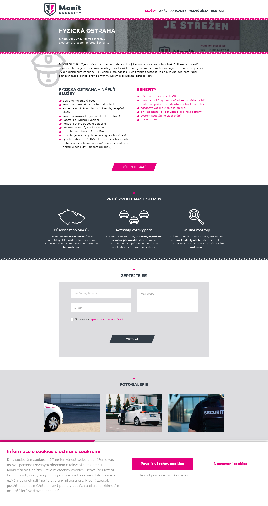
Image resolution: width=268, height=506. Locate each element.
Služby (150, 11)
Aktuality (178, 11)
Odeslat (132, 339)
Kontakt (218, 11)
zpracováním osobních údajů (107, 318)
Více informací (134, 167)
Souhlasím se (97, 319)
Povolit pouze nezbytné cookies (164, 475)
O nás (163, 11)
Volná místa (198, 11)
